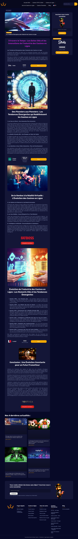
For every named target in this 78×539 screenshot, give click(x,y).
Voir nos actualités (65, 509)
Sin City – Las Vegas (55, 510)
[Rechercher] (75, 4)
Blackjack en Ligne (43, 511)
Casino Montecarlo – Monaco (55, 524)
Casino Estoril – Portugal (55, 521)
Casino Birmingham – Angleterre (55, 513)
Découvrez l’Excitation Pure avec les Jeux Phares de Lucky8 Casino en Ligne (39, 470)
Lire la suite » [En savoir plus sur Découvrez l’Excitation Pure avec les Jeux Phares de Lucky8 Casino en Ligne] (31, 472)
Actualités (8, 10)
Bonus (38, 65)
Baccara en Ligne (43, 519)
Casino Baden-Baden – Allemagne (55, 518)
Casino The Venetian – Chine (55, 532)
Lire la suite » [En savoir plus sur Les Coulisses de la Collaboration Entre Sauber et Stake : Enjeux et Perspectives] (8, 476)
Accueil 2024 (27, 2)
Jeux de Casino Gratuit (44, 515)
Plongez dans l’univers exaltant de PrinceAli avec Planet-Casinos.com (13, 437)
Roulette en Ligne (43, 509)
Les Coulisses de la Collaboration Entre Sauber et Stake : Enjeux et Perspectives (15, 474)
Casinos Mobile (31, 513)
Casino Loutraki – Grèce (55, 515)
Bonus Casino (30, 515)
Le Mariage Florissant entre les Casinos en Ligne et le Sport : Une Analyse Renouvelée (39, 442)
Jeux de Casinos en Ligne (28, 5)
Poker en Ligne (42, 513)
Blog (50, 5)
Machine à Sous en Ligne (44, 517)
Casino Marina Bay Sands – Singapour (56, 529)
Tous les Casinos (31, 509)
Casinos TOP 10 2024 (37, 2)
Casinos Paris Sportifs (32, 517)
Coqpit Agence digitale (48, 537)
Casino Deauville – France (56, 526)
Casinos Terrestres (41, 5)
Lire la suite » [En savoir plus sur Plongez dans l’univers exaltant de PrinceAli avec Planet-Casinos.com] (8, 439)
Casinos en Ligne (50, 2)
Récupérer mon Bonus (27, 243)
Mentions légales (20, 509)
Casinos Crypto (31, 511)
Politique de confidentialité (19, 512)
